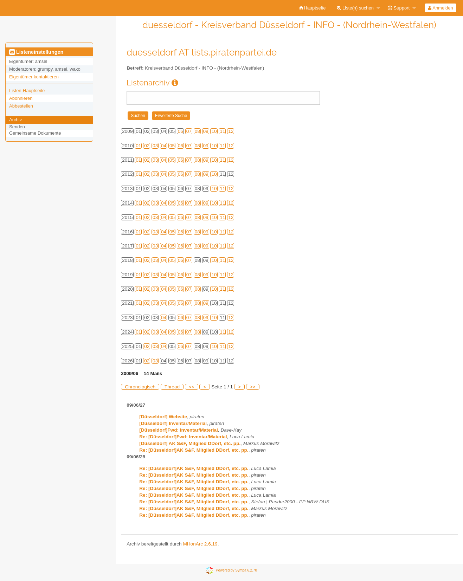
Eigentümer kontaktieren (34, 76)
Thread (172, 386)
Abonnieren (21, 98)
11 (222, 131)
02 (146, 145)
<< (191, 386)
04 (163, 145)
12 (230, 131)
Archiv (15, 119)
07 (189, 131)
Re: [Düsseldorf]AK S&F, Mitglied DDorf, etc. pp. (193, 450)
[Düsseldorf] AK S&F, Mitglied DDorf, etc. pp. (189, 443)
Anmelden (440, 8)
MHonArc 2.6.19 (200, 544)
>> (253, 386)
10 (214, 131)
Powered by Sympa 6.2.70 (236, 570)
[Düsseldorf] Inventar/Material (173, 423)
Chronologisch (140, 386)
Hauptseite (313, 8)
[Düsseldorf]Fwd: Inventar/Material (178, 430)
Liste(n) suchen (355, 8)
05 (172, 145)
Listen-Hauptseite (27, 90)
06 (180, 131)
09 (205, 131)
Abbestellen (21, 106)
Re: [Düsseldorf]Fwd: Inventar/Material (183, 436)
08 (197, 131)
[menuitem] (313, 8)
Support (399, 8)
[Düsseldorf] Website (163, 416)
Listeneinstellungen (36, 52)
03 (155, 145)
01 (138, 145)
